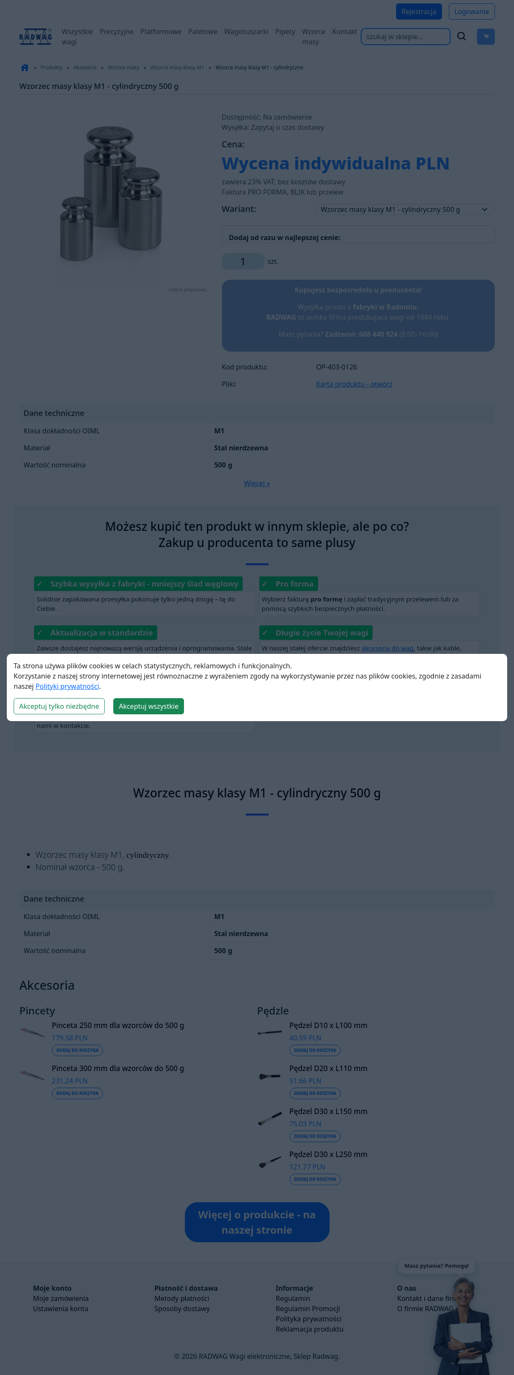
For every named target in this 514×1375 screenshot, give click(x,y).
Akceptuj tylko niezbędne (59, 706)
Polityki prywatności (67, 686)
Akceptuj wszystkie (148, 706)
